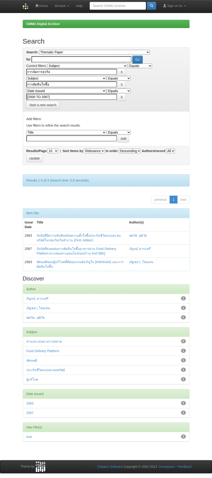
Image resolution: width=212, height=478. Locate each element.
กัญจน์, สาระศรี (37, 298)
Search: (32, 52)
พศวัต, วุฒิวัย (35, 317)
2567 (30, 413)
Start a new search (43, 105)
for (28, 59)
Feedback (184, 466)
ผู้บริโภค (32, 379)
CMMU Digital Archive (43, 24)
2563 (30, 403)
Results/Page (36, 151)
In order (112, 151)
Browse (62, 6)
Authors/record (153, 151)
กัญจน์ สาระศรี (139, 249)
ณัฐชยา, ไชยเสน (141, 262)
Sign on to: (174, 6)
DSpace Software (110, 466)
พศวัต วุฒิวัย (138, 235)
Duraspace (167, 466)
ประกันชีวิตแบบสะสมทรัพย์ (45, 370)
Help (79, 6)
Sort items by (73, 151)
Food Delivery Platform (42, 351)
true (29, 437)
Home (41, 6)
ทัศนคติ (31, 360)
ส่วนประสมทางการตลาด (44, 341)
